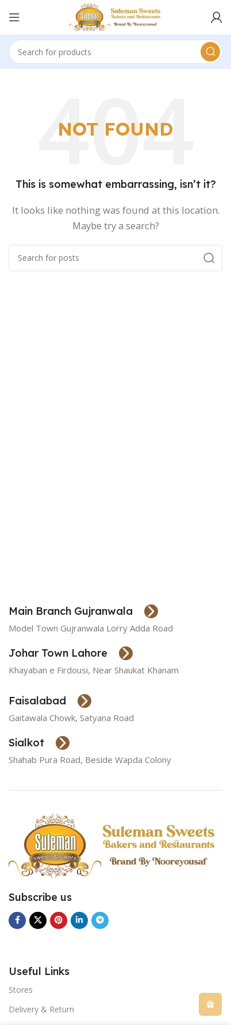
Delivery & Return (41, 1009)
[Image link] (113, 844)
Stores (21, 989)
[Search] (115, 52)
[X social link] (38, 920)
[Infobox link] (83, 611)
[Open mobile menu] (14, 17)
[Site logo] (116, 16)
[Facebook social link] (17, 920)
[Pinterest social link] (58, 920)
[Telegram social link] (100, 920)
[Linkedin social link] (79, 920)
